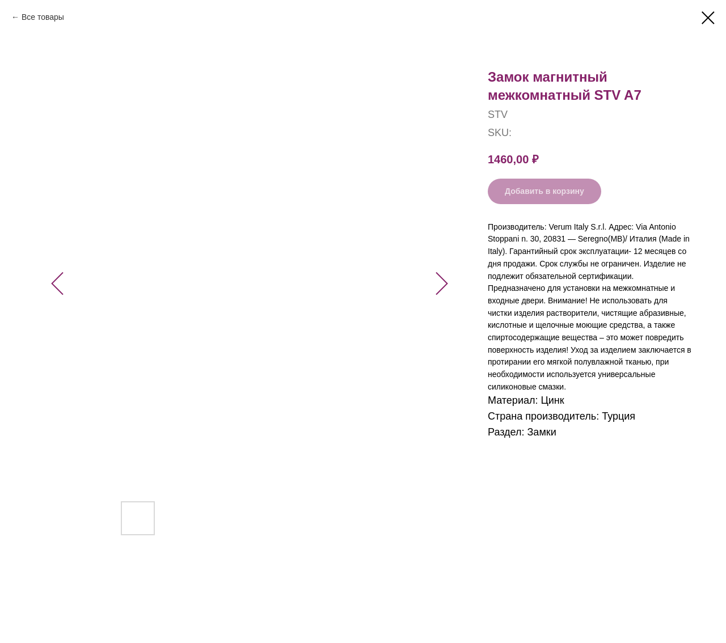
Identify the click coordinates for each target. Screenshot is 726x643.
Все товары (43, 17)
